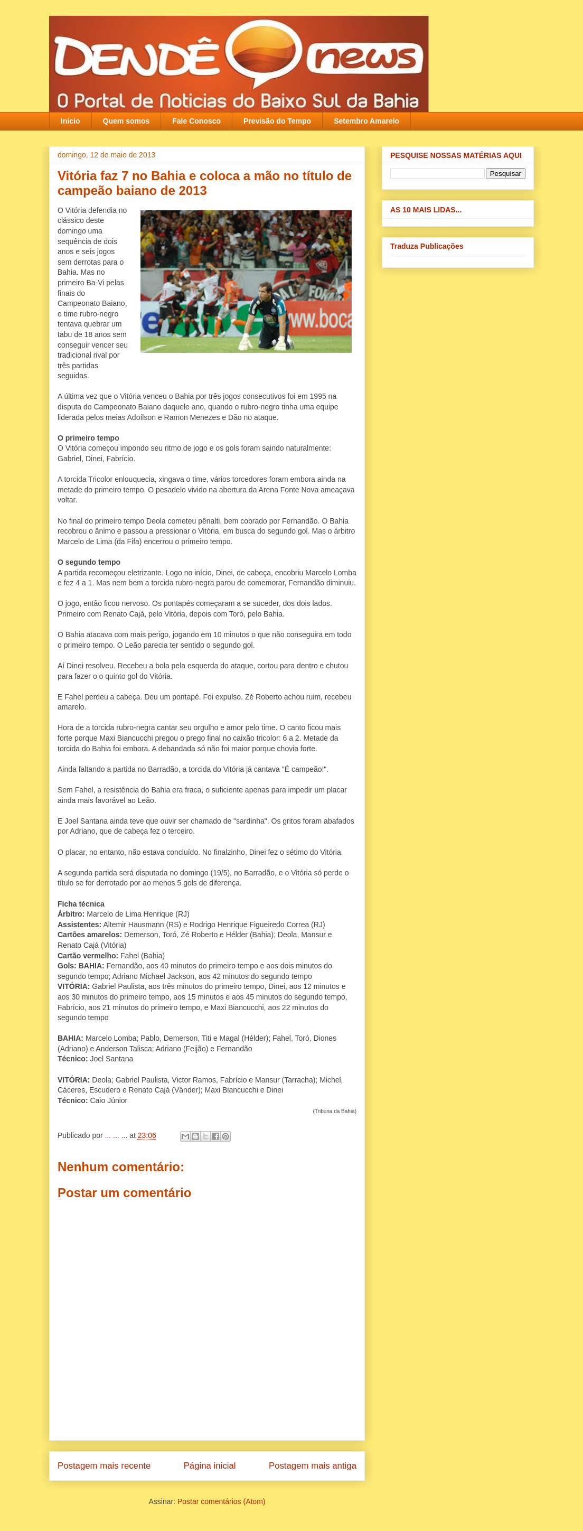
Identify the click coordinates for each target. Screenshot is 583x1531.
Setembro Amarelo (366, 121)
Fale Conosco (196, 121)
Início (70, 121)
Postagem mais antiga (312, 1466)
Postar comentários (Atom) (221, 1501)
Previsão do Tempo (277, 121)
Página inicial (210, 1466)
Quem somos (126, 121)
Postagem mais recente (104, 1466)
